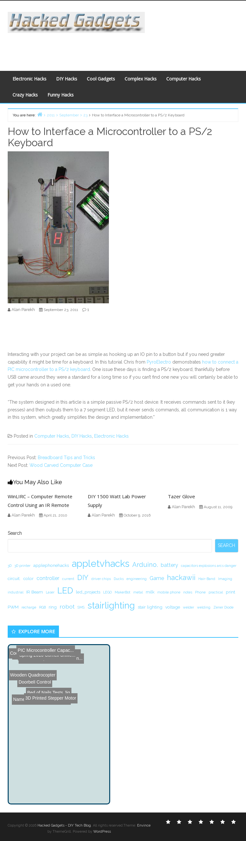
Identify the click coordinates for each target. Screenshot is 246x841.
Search (15, 533)
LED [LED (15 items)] (65, 590)
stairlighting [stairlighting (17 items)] (111, 605)
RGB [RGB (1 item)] (42, 607)
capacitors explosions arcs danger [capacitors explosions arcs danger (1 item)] (208, 566)
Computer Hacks (183, 79)
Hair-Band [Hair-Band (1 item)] (206, 579)
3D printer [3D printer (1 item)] (22, 566)
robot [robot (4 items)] (67, 606)
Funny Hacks (60, 95)
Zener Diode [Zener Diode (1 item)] (223, 607)
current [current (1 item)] (68, 579)
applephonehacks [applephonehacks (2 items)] (51, 565)
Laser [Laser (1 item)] (50, 592)
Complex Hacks (141, 79)
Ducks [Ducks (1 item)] (119, 579)
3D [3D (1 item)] (10, 566)
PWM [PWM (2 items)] (13, 607)
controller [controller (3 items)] (48, 578)
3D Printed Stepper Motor (37, 658)
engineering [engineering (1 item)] (137, 579)
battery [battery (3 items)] (169, 565)
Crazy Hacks (25, 95)
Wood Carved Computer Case (61, 465)
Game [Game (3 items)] (157, 578)
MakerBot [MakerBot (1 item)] (122, 592)
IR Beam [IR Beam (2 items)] (34, 591)
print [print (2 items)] (230, 591)
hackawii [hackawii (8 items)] (181, 577)
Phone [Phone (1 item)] (200, 592)
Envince (144, 825)
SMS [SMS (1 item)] (81, 607)
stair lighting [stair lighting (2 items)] (150, 607)
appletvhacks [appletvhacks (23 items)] (100, 563)
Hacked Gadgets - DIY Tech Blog (64, 825)
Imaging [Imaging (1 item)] (225, 579)
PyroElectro (159, 362)
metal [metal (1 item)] (138, 592)
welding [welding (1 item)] (203, 607)
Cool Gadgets (101, 79)
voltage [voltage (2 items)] (172, 607)
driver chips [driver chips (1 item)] (101, 579)
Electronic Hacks (29, 79)
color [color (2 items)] (28, 578)
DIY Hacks (66, 79)
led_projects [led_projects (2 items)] (88, 591)
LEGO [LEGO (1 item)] (107, 592)
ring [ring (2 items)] (53, 607)
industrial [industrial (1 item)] (15, 592)
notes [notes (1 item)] (187, 592)
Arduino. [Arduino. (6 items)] (145, 564)
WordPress (102, 831)
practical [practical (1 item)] (216, 592)
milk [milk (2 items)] (150, 591)
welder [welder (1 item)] (188, 607)
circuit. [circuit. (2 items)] (14, 578)
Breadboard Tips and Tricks (66, 457)
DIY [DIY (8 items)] (82, 577)
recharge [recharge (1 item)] (28, 607)
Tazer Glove (181, 496)
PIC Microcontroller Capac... (40, 649)
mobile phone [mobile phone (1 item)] (168, 592)
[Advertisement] (124, 47)
